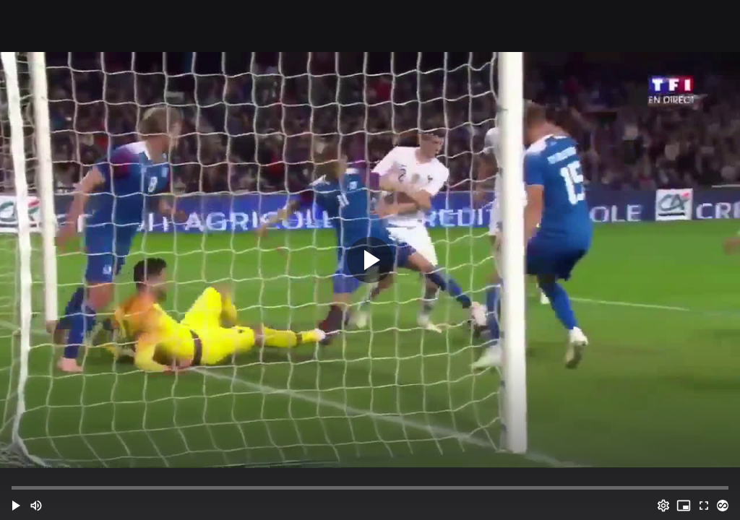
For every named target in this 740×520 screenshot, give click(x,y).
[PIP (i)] (683, 505)
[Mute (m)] (36, 505)
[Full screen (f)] (704, 505)
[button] (16, 505)
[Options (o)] (663, 505)
